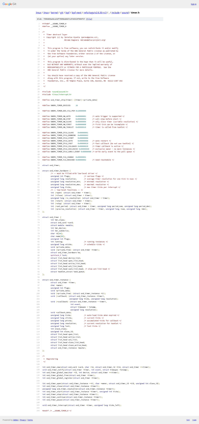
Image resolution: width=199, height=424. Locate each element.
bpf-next (76, 12)
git (61, 12)
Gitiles (15, 420)
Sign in (193, 4)
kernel (54, 12)
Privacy (23, 420)
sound (125, 12)
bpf (68, 12)
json (194, 420)
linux (38, 12)
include (116, 12)
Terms (30, 420)
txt (188, 420)
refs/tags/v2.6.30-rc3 (95, 12)
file (89, 19)
